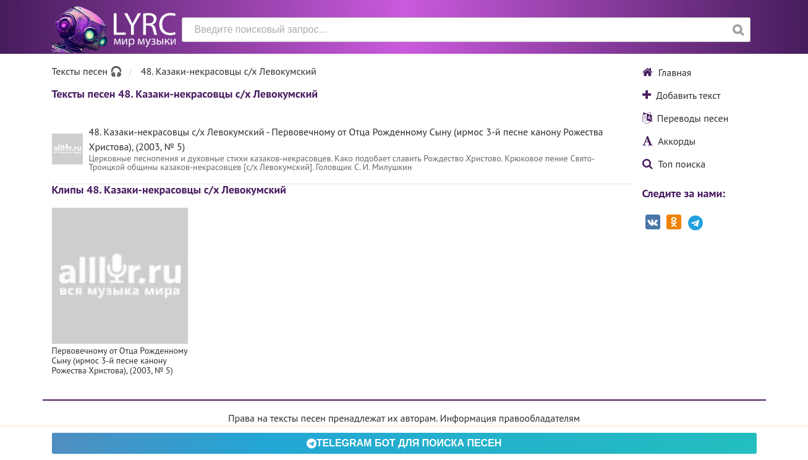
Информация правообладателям (510, 418)
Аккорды (669, 141)
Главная (667, 72)
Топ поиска (674, 164)
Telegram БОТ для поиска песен (404, 443)
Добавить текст (681, 95)
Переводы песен (685, 118)
